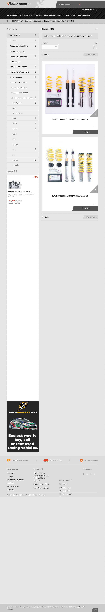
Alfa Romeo (17, 103)
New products (14, 442)
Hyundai (16, 165)
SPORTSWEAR (49, 15)
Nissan (15, 217)
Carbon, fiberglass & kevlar (20, 310)
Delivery (10, 580)
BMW (15, 124)
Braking (13, 315)
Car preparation (16, 77)
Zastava (15, 289)
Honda (15, 160)
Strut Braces (16, 294)
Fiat (14, 139)
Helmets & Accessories (18, 56)
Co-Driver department (18, 351)
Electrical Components (18, 336)
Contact (38, 573)
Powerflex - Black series (20, 300)
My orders (63, 588)
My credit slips (64, 591)
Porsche (16, 232)
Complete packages (17, 51)
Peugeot (16, 227)
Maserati (16, 191)
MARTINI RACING (84, 15)
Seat (14, 248)
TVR (14, 279)
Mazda (15, 196)
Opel (14, 222)
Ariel (14, 108)
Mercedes (16, 201)
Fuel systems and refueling (20, 372)
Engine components (17, 357)
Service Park (14, 341)
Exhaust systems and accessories (22, 367)
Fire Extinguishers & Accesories (22, 362)
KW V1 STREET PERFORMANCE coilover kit (70, 119)
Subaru (15, 263)
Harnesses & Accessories (19, 72)
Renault (15, 237)
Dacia (15, 134)
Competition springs (19, 87)
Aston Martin (18, 113)
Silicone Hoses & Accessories (21, 305)
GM (14, 155)
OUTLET (60, 15)
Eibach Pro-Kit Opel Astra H (20, 425)
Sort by (44, 43)
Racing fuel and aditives (19, 46)
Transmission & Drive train (20, 320)
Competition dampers (19, 92)
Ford (14, 149)
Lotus (15, 186)
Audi (14, 118)
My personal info (65, 598)
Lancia (15, 180)
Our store (10, 593)
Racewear (14, 41)
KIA (14, 170)
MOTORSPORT (12, 15)
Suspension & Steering (33, 21)
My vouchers (64, 601)
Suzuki (15, 269)
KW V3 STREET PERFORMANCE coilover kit (70, 196)
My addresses (64, 594)
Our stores (11, 577)
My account (65, 584)
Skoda (15, 253)
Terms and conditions (15, 583)
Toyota (15, 274)
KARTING (38, 15)
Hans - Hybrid (15, 61)
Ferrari (15, 144)
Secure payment (13, 590)
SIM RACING (70, 15)
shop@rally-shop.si (41, 591)
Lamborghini (17, 175)
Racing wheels (15, 326)
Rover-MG (16, 243)
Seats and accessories (18, 67)
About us (10, 586)
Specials (12, 404)
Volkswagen (17, 284)
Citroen (15, 129)
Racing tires (14, 331)
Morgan (16, 212)
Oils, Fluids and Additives (19, 346)
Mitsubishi (16, 206)
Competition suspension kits (54, 21)
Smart (15, 258)
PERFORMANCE (26, 15)
